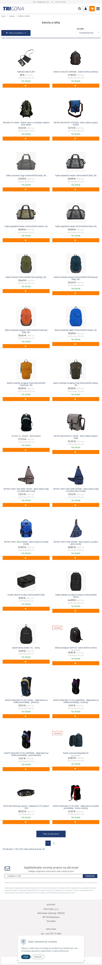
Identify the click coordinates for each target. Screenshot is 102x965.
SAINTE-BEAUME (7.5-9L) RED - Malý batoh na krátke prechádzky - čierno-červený (76, 807)
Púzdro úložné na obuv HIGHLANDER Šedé (26, 595)
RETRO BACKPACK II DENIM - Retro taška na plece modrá (76, 124)
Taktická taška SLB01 (26, 72)
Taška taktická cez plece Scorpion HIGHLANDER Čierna (76, 596)
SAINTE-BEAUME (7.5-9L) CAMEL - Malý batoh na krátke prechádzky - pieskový (26, 701)
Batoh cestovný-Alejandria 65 (75, 753)
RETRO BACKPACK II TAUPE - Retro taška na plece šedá (76, 437)
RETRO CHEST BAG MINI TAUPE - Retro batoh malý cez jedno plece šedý (26, 490)
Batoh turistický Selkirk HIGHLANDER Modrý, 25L (76, 330)
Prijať (26, 957)
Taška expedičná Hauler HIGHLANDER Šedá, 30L (76, 175)
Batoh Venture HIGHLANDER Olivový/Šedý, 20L (26, 277)
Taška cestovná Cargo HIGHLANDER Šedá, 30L (26, 175)
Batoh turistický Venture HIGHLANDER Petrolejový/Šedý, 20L (76, 278)
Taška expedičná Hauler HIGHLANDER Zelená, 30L (26, 226)
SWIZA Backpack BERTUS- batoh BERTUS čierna (76, 648)
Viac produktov (51, 834)
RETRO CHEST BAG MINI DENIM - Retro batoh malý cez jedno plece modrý (75, 490)
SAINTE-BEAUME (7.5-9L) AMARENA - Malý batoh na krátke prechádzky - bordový (76, 701)
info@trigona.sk (42, 2)
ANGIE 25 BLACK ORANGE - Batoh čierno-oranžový (76, 72)
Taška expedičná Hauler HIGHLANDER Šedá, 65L (76, 226)
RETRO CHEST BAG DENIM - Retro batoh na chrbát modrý (26, 543)
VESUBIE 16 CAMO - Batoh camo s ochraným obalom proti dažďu (26, 124)
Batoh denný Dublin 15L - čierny (26, 648)
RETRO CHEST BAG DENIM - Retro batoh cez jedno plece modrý (76, 543)
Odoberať (90, 876)
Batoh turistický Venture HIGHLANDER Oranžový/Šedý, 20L (26, 331)
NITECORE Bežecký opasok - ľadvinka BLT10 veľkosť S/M (26, 807)
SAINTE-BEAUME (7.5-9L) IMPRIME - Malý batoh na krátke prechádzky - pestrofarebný (26, 754)
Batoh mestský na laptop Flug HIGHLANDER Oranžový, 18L (26, 384)
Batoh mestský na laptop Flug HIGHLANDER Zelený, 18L (75, 384)
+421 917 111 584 (60, 2)
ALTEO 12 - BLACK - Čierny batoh (26, 436)
